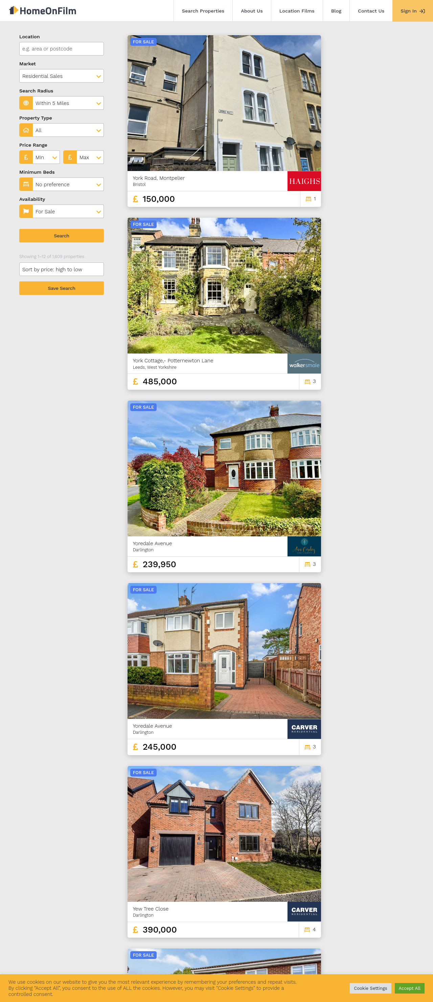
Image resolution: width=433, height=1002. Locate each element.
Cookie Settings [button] (370, 988)
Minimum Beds (37, 172)
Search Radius (36, 90)
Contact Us (371, 11)
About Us (252, 11)
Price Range (33, 145)
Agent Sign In (204, 964)
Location (29, 36)
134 (390, 914)
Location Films (297, 11)
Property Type (35, 118)
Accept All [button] (409, 988)
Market (27, 63)
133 (378, 914)
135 (402, 914)
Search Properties (203, 11)
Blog (336, 11)
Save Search (61, 288)
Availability (32, 199)
